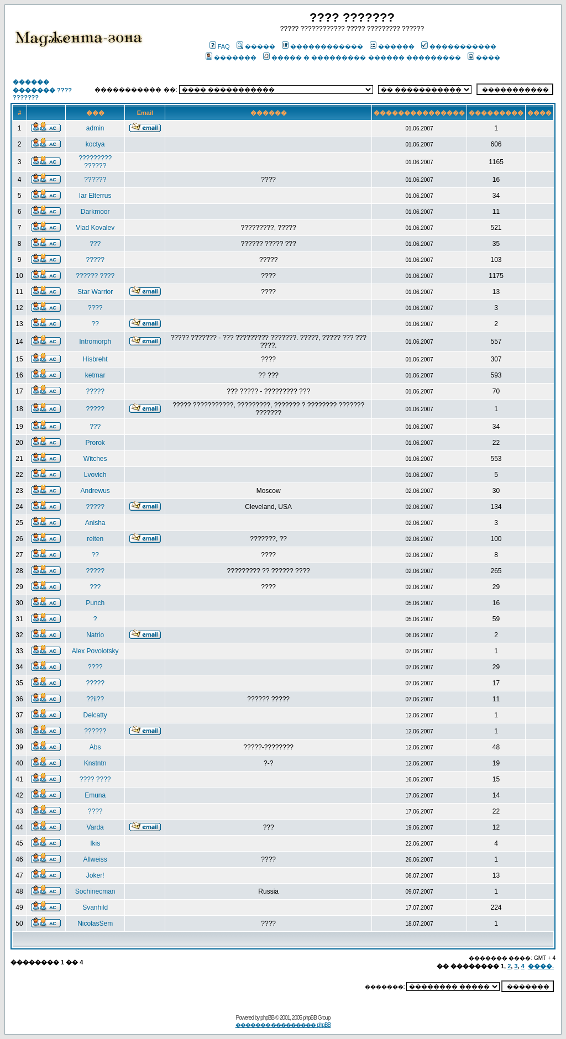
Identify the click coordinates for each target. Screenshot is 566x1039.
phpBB (267, 1018)
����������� (458, 46)
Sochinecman (95, 891)
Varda (95, 827)
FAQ (219, 46)
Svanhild (95, 907)
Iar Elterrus (95, 196)
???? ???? (95, 779)
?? (95, 324)
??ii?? (95, 699)
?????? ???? (95, 276)
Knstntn (95, 763)
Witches (95, 459)
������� (231, 57)
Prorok (95, 443)
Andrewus (95, 491)
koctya (95, 144)
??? (95, 244)
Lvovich (95, 475)
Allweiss (95, 859)
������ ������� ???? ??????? (42, 89)
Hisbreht (95, 359)
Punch (95, 603)
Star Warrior (95, 292)
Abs (95, 747)
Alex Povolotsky (95, 651)
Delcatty (95, 715)
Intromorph (95, 341)
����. (541, 966)
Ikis (95, 843)
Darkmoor (95, 212)
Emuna (95, 795)
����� (256, 46)
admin (95, 128)
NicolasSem (95, 923)
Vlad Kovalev (95, 228)
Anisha (95, 523)
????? (95, 260)
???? (95, 308)
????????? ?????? (95, 162)
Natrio (95, 635)
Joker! (95, 875)
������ (392, 46)
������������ (322, 46)
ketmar (95, 375)
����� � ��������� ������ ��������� (361, 57)
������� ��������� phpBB (283, 1025)
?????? (95, 179)
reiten (95, 539)
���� (484, 57)
